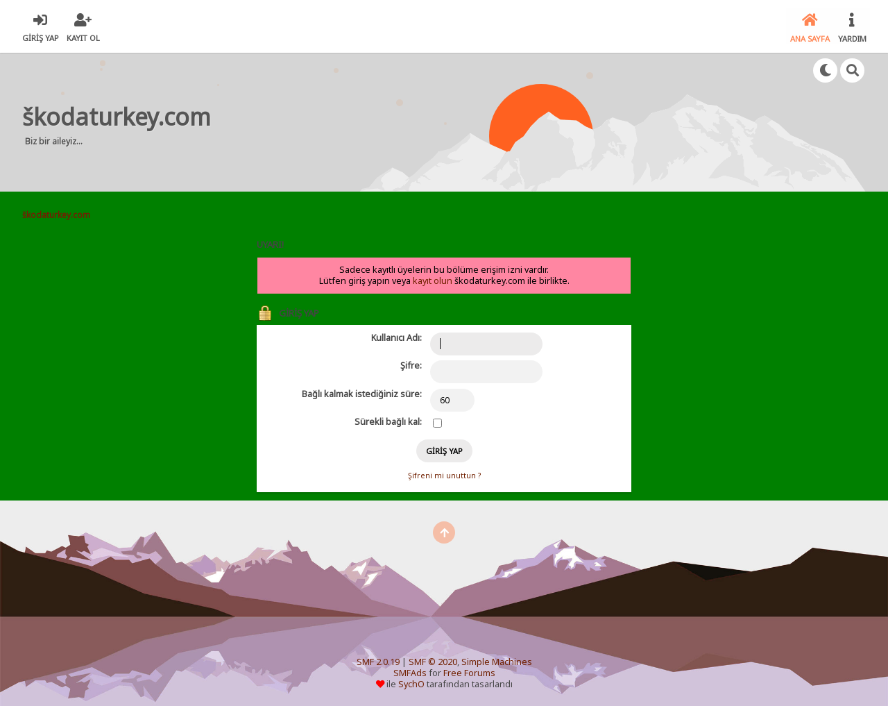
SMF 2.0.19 (378, 660)
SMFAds (410, 672)
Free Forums (469, 672)
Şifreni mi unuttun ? (444, 475)
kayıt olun (432, 280)
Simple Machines (496, 660)
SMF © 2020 (433, 660)
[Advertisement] (483, 121)
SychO (411, 683)
